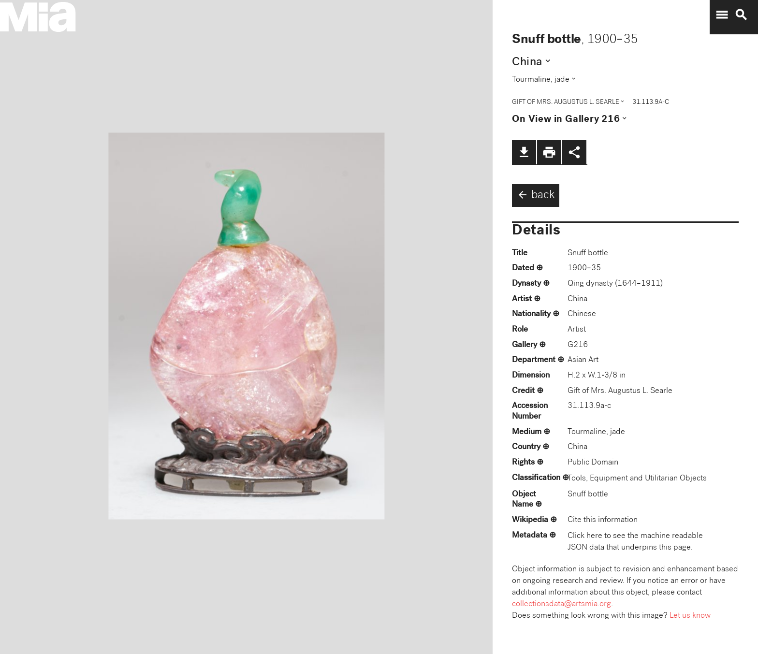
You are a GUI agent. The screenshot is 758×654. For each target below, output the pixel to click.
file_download (524, 152)
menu (721, 15)
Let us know (690, 616)
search (741, 15)
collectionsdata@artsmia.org (561, 604)
